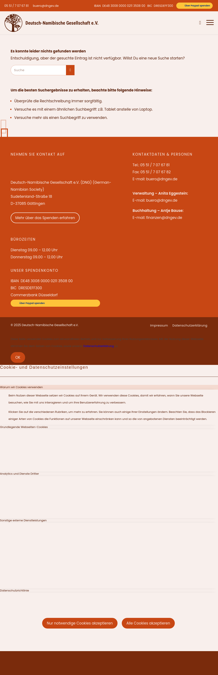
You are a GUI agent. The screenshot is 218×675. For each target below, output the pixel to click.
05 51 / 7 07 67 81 (16, 6)
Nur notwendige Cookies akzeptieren (80, 623)
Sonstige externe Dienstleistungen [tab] (23, 520)
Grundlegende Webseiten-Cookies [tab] (24, 427)
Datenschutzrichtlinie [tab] (14, 590)
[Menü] (209, 23)
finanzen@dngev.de (164, 217)
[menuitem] (17, 6)
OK (17, 357)
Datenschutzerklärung (98, 346)
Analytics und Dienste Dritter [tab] (19, 474)
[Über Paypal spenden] (194, 6)
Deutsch (190, 23)
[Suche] (200, 23)
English (178, 23)
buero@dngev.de (46, 6)
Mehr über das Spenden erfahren (45, 217)
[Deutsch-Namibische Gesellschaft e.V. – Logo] (51, 22)
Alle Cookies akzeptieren (148, 623)
